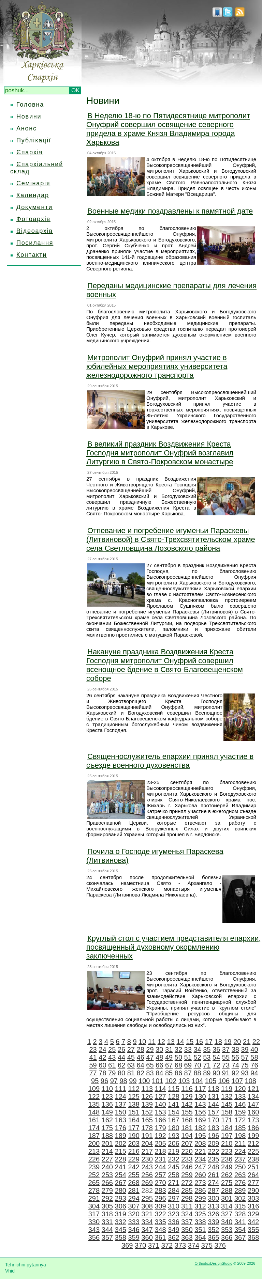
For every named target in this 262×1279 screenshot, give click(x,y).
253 (107, 1175)
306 (120, 1206)
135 (94, 1104)
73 (226, 1065)
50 (178, 1057)
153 (160, 1112)
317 (94, 1214)
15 (189, 1041)
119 (226, 1088)
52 (197, 1057)
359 (134, 1237)
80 (121, 1073)
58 (254, 1057)
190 (134, 1135)
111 (120, 1088)
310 (173, 1206)
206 (173, 1143)
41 (93, 1057)
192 (160, 1135)
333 (134, 1222)
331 (107, 1222)
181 (186, 1128)
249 (226, 1167)
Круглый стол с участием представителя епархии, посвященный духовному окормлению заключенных (173, 947)
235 (213, 1159)
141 (173, 1104)
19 (227, 1041)
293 (120, 1198)
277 (253, 1182)
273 (200, 1182)
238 (253, 1159)
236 (226, 1159)
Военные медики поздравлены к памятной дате (170, 211)
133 (240, 1096)
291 (94, 1198)
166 (160, 1120)
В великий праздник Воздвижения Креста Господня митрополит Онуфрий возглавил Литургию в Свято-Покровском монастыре (159, 453)
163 (120, 1120)
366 (226, 1237)
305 (107, 1206)
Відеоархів (34, 231)
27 (131, 1049)
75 (244, 1065)
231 (160, 1159)
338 (200, 1222)
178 (146, 1128)
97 (114, 1081)
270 (160, 1182)
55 (226, 1057)
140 (160, 1104)
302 (240, 1198)
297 (173, 1198)
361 (160, 1237)
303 (253, 1198)
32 (178, 1049)
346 (134, 1229)
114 (160, 1088)
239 (94, 1167)
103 (184, 1081)
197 (226, 1135)
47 (150, 1057)
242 (134, 1167)
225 (253, 1151)
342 (253, 1222)
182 (200, 1128)
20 (237, 1041)
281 (134, 1190)
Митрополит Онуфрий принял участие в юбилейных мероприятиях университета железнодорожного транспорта (156, 366)
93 (244, 1073)
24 (102, 1049)
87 (188, 1073)
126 (146, 1096)
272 (186, 1182)
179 (160, 1128)
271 (173, 1182)
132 (226, 1096)
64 (140, 1065)
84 (159, 1073)
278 (94, 1190)
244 (160, 1167)
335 (160, 1222)
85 (169, 1073)
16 (199, 1041)
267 (120, 1182)
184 (226, 1128)
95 (95, 1081)
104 (197, 1081)
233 (186, 1159)
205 (160, 1143)
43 (112, 1057)
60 (102, 1065)
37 (226, 1049)
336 (173, 1222)
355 (253, 1229)
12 (161, 1041)
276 (240, 1182)
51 (188, 1057)
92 (235, 1073)
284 (173, 1190)
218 (160, 1151)
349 (173, 1229)
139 (146, 1104)
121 (253, 1088)
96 (104, 1081)
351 (200, 1229)
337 (186, 1222)
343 (94, 1229)
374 (193, 1245)
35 (206, 1049)
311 (186, 1206)
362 (173, 1237)
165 (146, 1120)
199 (253, 1135)
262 (226, 1175)
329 (253, 1214)
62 (121, 1065)
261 (213, 1175)
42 (102, 1057)
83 (150, 1073)
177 (134, 1128)
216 (134, 1151)
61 (112, 1065)
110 (107, 1088)
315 (240, 1206)
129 (186, 1096)
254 (120, 1175)
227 (107, 1159)
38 (235, 1049)
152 (146, 1112)
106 (224, 1081)
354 (240, 1229)
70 (197, 1065)
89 (206, 1073)
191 (146, 1135)
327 (226, 1214)
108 (250, 1081)
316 (253, 1206)
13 (171, 1041)
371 (153, 1245)
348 (160, 1229)
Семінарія (33, 183)
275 (226, 1182)
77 (93, 1073)
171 (226, 1120)
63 (131, 1065)
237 (240, 1159)
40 (254, 1049)
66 (159, 1065)
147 (253, 1104)
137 (120, 1104)
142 (186, 1104)
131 (213, 1096)
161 (94, 1120)
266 (107, 1182)
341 (240, 1222)
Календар (32, 195)
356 (94, 1237)
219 (173, 1151)
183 (213, 1128)
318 (107, 1214)
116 (186, 1088)
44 (121, 1057)
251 (253, 1167)
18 (218, 1041)
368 (253, 1237)
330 (94, 1222)
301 (226, 1198)
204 (146, 1143)
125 (134, 1096)
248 (213, 1167)
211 (240, 1143)
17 (209, 1041)
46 (140, 1057)
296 (160, 1198)
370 (140, 1245)
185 (240, 1128)
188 (107, 1135)
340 (226, 1222)
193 (173, 1135)
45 (131, 1057)
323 (173, 1214)
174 (94, 1128)
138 (134, 1104)
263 (240, 1175)
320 (134, 1214)
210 (226, 1143)
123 (107, 1096)
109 (94, 1088)
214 (107, 1151)
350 (186, 1229)
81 (131, 1073)
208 (200, 1143)
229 (134, 1159)
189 (120, 1135)
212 (253, 1143)
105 (210, 1081)
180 (173, 1128)
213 (94, 1151)
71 (206, 1065)
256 (146, 1175)
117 (200, 1088)
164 (134, 1120)
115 (173, 1088)
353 (226, 1229)
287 (213, 1190)
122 (94, 1096)
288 (226, 1190)
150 (120, 1112)
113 (146, 1088)
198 (240, 1135)
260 (200, 1175)
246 (186, 1167)
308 (146, 1206)
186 (253, 1128)
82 (140, 1073)
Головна (30, 104)
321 (146, 1214)
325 (200, 1214)
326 (213, 1214)
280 (120, 1190)
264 (253, 1175)
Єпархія (29, 152)
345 (120, 1229)
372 (167, 1245)
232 (173, 1159)
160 (253, 1112)
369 (127, 1245)
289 (240, 1190)
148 (94, 1112)
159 (240, 1112)
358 (120, 1237)
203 (134, 1143)
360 (146, 1237)
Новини (28, 116)
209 (213, 1143)
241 (120, 1167)
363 (186, 1237)
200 (94, 1143)
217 (146, 1151)
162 (107, 1120)
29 (150, 1049)
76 (254, 1065)
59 (93, 1065)
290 (253, 1190)
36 (216, 1049)
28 (140, 1049)
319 (120, 1214)
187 (94, 1135)
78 (102, 1073)
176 (120, 1128)
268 (134, 1182)
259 (186, 1175)
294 (134, 1198)
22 (256, 1041)
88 (197, 1073)
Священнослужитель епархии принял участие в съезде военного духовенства (169, 760)
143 (200, 1104)
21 (246, 1041)
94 (254, 1073)
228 (120, 1159)
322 (160, 1214)
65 (150, 1065)
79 (112, 1073)
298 (186, 1198)
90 (216, 1073)
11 (152, 1041)
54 (216, 1057)
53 (206, 1057)
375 (207, 1245)
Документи (34, 207)
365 (213, 1237)
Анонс (26, 128)
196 (213, 1135)
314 (226, 1206)
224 (240, 1151)
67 (169, 1065)
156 (200, 1112)
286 (200, 1190)
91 (226, 1073)
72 (216, 1065)
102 (170, 1081)
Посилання (34, 242)
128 (173, 1096)
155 (186, 1112)
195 (200, 1135)
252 (94, 1175)
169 (200, 1120)
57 (244, 1057)
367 (240, 1237)
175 (107, 1128)
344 (107, 1229)
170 (213, 1120)
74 (235, 1065)
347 (146, 1229)
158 (226, 1112)
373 (180, 1245)
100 (144, 1081)
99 (132, 1081)
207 (186, 1143)
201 (107, 1143)
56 (235, 1057)
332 (120, 1222)
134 (253, 1096)
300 (213, 1198)
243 (146, 1167)
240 (107, 1167)
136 (107, 1104)
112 (134, 1088)
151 (134, 1112)
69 (188, 1065)
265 (94, 1182)
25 (112, 1049)
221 (200, 1151)
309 (160, 1206)
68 (178, 1065)
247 (200, 1167)
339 (213, 1222)
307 (134, 1206)
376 (220, 1245)
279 (107, 1190)
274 (213, 1182)
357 (107, 1237)
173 (253, 1120)
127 (160, 1096)
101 (157, 1081)
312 (200, 1206)
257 (160, 1175)
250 (240, 1167)
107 (237, 1081)
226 (94, 1159)
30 (159, 1049)
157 (213, 1112)
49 (169, 1057)
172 (240, 1120)
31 (169, 1049)
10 (142, 1041)
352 (213, 1229)
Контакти (31, 254)
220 (186, 1151)
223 (226, 1151)
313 (213, 1206)
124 (120, 1096)
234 (200, 1159)
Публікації (33, 140)
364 (200, 1237)
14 (180, 1041)
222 (213, 1151)
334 (146, 1222)
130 (200, 1096)
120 (240, 1088)
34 (197, 1049)
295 (146, 1198)
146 (240, 1104)
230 (146, 1159)
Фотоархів (33, 219)
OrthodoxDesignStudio (213, 1263)
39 (244, 1049)
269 (146, 1182)
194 (186, 1135)
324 (186, 1214)
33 (188, 1049)
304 (94, 1206)
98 (123, 1081)
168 (186, 1120)
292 (107, 1198)
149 (107, 1112)
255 (134, 1175)
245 (173, 1167)
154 (173, 1112)
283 (160, 1190)
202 (120, 1143)
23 (93, 1049)
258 (173, 1175)
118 (213, 1088)
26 (121, 1049)
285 (186, 1190)
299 (200, 1198)
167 (173, 1120)
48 (159, 1057)
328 (240, 1214)
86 (178, 1073)
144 (213, 1104)
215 (120, 1151)
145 (226, 1104)
